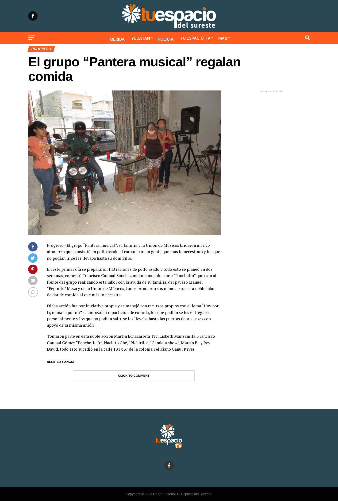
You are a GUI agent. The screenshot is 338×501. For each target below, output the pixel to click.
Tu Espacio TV (195, 38)
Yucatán (140, 38)
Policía (166, 39)
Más (222, 38)
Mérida (117, 39)
